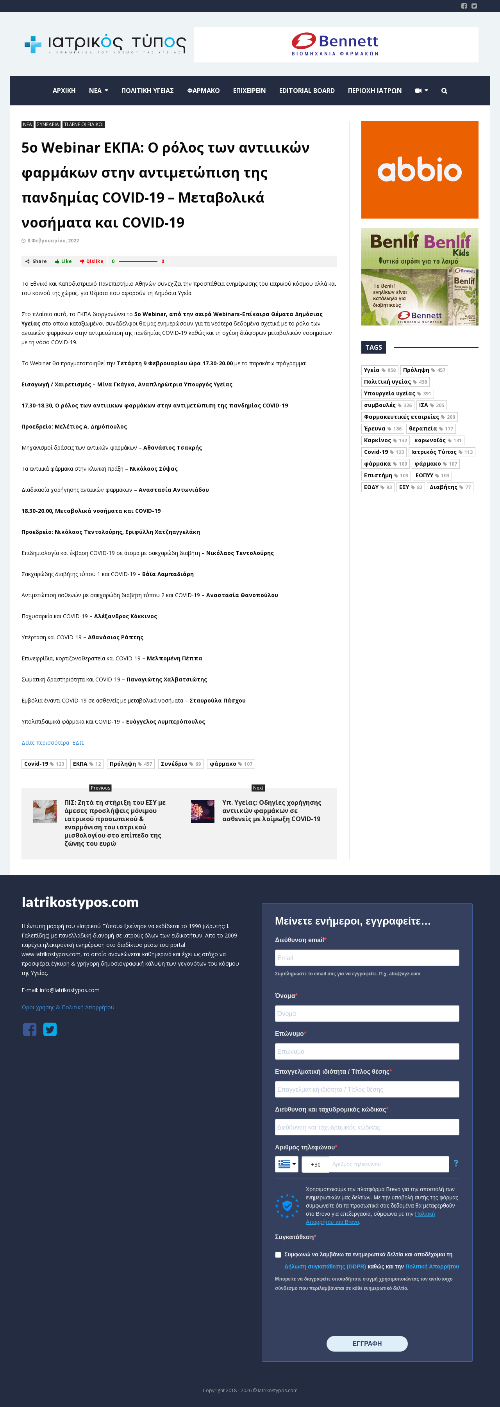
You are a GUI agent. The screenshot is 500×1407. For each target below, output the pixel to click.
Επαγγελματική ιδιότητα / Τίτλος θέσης (332, 1071)
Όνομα (285, 996)
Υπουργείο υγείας (397, 393)
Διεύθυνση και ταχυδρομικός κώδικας (330, 1109)
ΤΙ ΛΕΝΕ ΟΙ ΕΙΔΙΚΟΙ (84, 124)
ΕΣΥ (410, 487)
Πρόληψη (131, 763)
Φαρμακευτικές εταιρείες (409, 416)
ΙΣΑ (431, 405)
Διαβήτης (450, 487)
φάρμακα (385, 463)
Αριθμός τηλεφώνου (305, 1147)
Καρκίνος (385, 440)
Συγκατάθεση (294, 1237)
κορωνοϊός (438, 440)
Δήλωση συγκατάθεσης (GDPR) (326, 1266)
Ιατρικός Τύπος (442, 451)
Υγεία (380, 370)
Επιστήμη (386, 475)
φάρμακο (231, 763)
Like (63, 261)
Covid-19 (44, 763)
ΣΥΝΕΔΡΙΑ (48, 124)
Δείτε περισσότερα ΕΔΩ (52, 742)
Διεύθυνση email (299, 940)
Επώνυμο (289, 1033)
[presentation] (334, 1314)
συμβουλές (388, 405)
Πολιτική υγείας (395, 381)
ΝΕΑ (27, 124)
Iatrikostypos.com (80, 902)
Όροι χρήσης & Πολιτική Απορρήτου (67, 1007)
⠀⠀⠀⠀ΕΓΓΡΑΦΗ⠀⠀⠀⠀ (367, 1343)
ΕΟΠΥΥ (432, 475)
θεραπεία (431, 428)
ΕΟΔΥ (378, 487)
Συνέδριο (181, 763)
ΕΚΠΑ (87, 763)
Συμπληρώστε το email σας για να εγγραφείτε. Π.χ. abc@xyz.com (347, 974)
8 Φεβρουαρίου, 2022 (53, 240)
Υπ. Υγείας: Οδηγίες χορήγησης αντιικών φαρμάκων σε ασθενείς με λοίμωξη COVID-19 (271, 810)
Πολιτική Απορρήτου (432, 1266)
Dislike (92, 261)
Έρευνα (383, 428)
